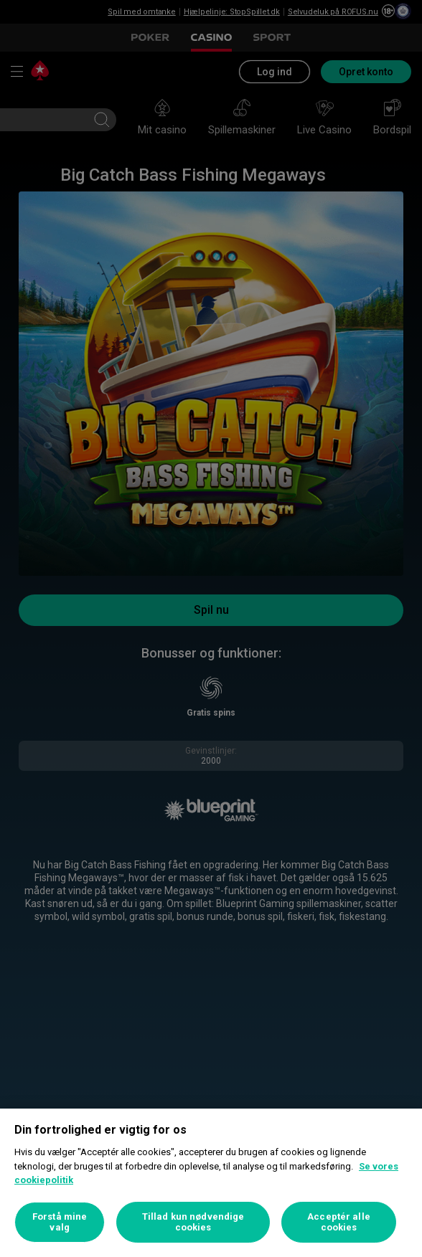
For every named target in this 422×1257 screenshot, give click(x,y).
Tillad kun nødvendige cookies (193, 1222)
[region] (211, 1183)
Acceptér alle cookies (338, 1222)
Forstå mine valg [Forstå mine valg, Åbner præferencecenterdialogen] (59, 1222)
